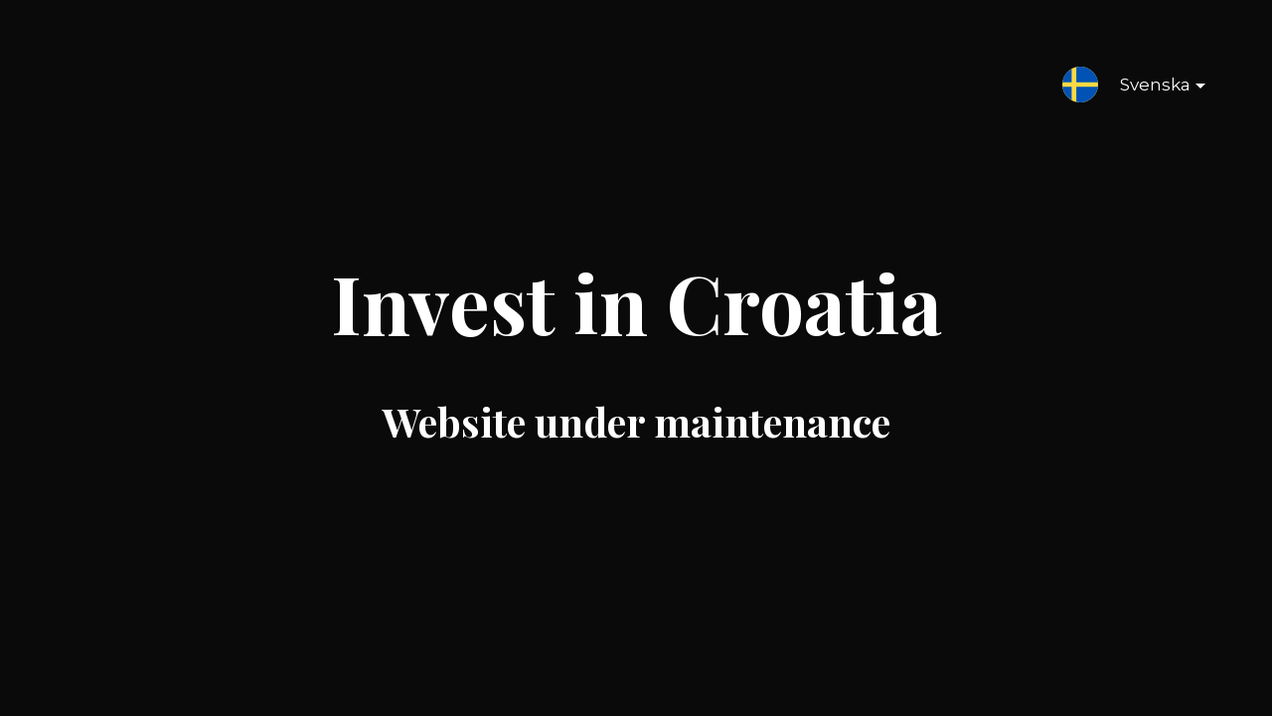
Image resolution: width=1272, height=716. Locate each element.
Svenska (1147, 88)
